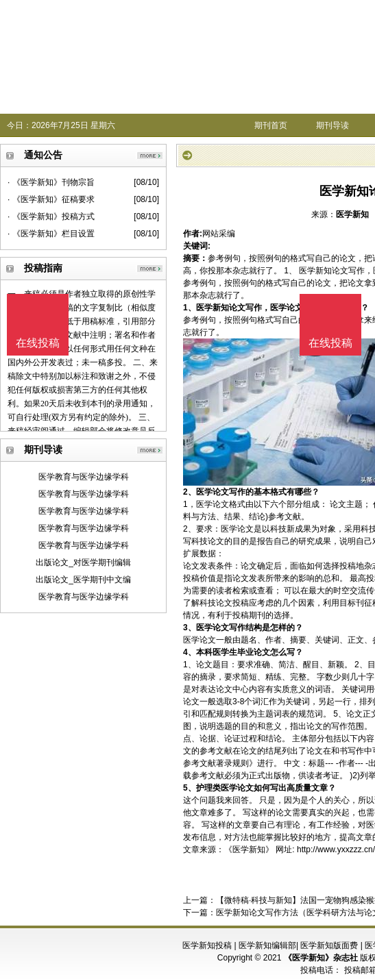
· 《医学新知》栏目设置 (51, 233)
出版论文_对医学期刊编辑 (83, 562)
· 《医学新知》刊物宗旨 (51, 182)
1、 (189, 307)
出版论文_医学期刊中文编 (83, 579)
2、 (189, 492)
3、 (189, 627)
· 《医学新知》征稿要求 (51, 199)
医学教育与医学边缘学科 (83, 477)
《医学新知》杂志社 (321, 958)
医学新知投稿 (207, 945)
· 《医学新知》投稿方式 (51, 216)
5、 (189, 788)
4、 (189, 652)
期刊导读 (332, 125)
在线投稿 (330, 343)
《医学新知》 (249, 849)
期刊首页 (270, 125)
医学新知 (352, 214)
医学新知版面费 (329, 945)
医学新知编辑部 (267, 945)
